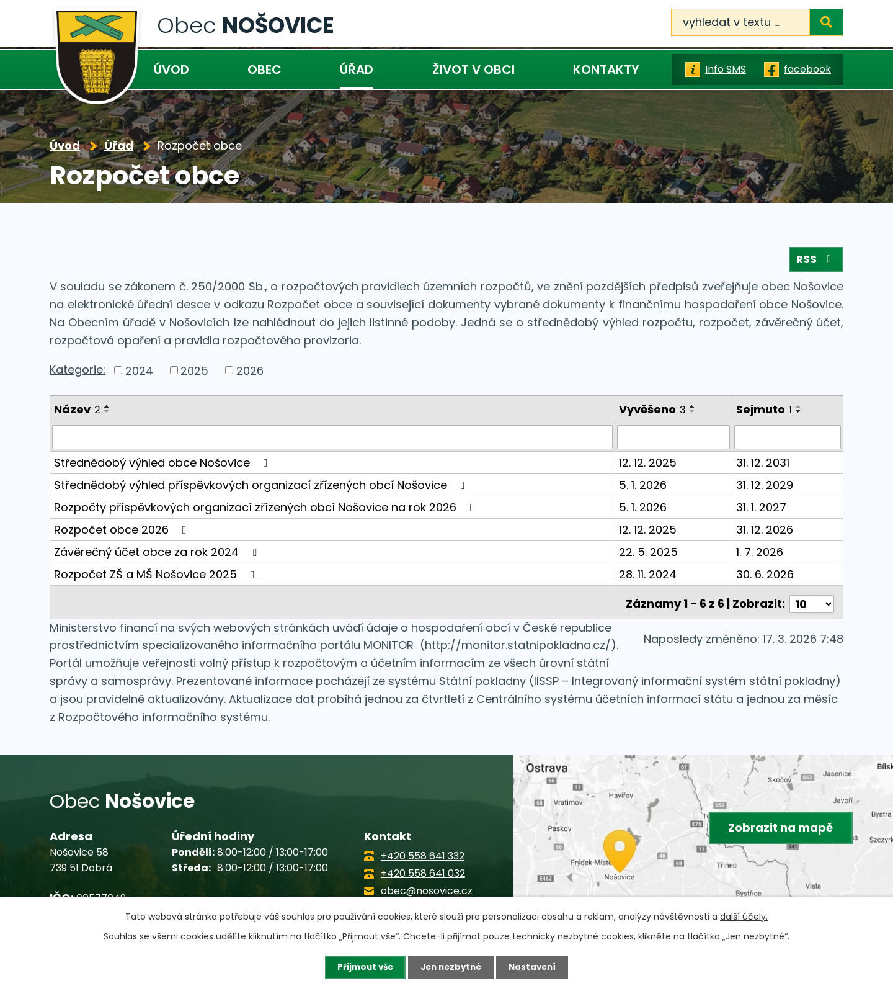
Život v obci (473, 69)
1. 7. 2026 (760, 554)
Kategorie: (77, 372)
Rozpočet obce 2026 (123, 532)
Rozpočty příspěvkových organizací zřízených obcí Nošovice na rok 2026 (266, 510)
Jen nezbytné (451, 967)
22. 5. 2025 (649, 554)
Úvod (171, 69)
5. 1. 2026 (643, 487)
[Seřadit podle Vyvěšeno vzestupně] (693, 409)
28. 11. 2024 (648, 577)
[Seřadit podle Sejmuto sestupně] (799, 414)
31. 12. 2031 (763, 465)
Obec (264, 69)
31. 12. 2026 (765, 532)
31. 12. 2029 (765, 487)
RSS (815, 262)
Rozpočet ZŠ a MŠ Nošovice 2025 (157, 577)
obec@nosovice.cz (427, 889)
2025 (194, 373)
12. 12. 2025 (648, 465)
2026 (250, 373)
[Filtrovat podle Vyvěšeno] (674, 440)
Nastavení (536, 967)
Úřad (356, 69)
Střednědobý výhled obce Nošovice (163, 465)
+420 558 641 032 (423, 872)
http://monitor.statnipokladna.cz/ (518, 644)
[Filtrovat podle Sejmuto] (788, 440)
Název (77, 412)
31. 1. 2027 (762, 510)
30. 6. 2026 (765, 577)
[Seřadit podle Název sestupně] (107, 414)
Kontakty (606, 69)
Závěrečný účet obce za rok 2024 (158, 554)
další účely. (744, 916)
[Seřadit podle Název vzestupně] (107, 409)
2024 (139, 373)
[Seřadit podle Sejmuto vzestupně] (799, 409)
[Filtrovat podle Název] (332, 440)
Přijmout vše (361, 967)
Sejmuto (765, 412)
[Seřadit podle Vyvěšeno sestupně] (693, 414)
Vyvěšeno (653, 412)
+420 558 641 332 (422, 855)
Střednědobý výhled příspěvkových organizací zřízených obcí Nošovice (262, 487)
